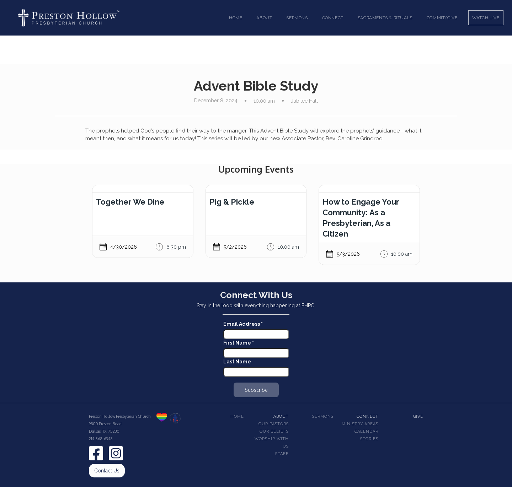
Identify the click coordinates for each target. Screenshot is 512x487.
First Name (238, 343)
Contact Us (106, 471)
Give (418, 416)
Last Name (237, 361)
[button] (264, 17)
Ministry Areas (360, 424)
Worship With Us (272, 443)
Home (235, 17)
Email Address (243, 324)
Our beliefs (274, 431)
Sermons (323, 416)
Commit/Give (442, 17)
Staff (282, 453)
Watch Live (486, 17)
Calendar (366, 431)
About (281, 416)
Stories (369, 439)
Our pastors (273, 424)
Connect (367, 416)
